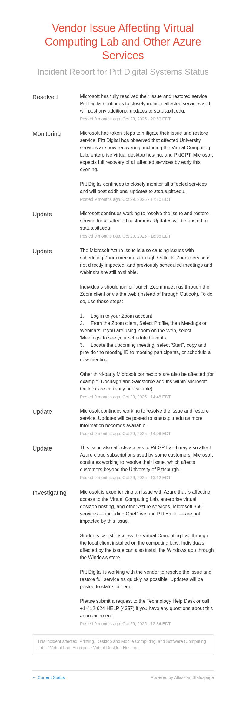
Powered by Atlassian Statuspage (182, 677)
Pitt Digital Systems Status (159, 71)
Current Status (48, 677)
